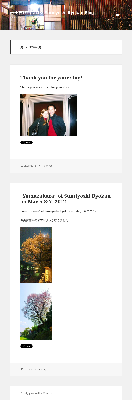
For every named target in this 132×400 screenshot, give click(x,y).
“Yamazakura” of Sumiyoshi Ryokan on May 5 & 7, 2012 (65, 198)
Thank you (47, 165)
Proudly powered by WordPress (37, 393)
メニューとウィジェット (117, 18)
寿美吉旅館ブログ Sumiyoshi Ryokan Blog (52, 12)
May (43, 369)
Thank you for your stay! (51, 77)
